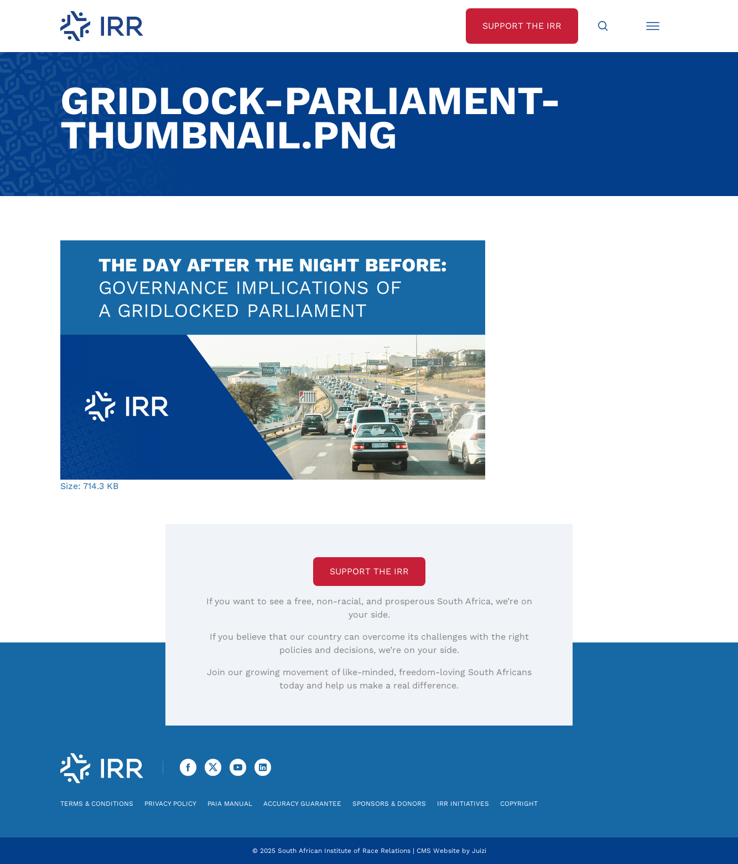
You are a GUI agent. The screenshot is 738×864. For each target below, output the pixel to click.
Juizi (479, 851)
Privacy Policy (170, 804)
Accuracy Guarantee (302, 804)
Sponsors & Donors (389, 804)
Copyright (519, 804)
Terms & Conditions (96, 804)
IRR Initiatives (463, 804)
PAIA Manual (229, 804)
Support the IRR (369, 571)
